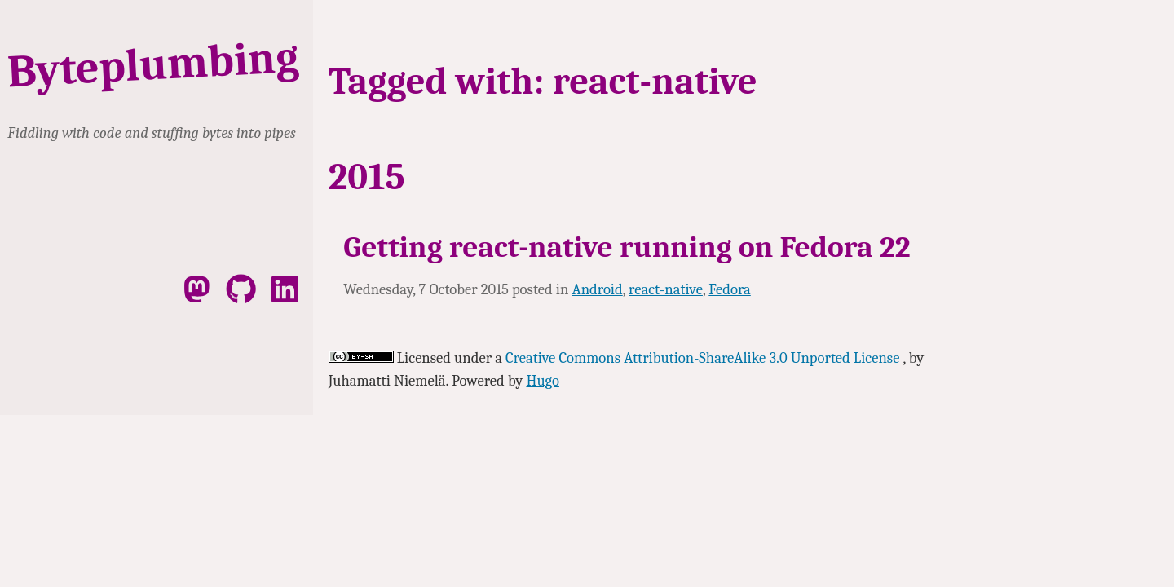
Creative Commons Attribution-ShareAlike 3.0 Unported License (704, 358)
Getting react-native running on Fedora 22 (626, 246)
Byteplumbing (153, 65)
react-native (666, 289)
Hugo (542, 381)
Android (597, 289)
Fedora (729, 289)
